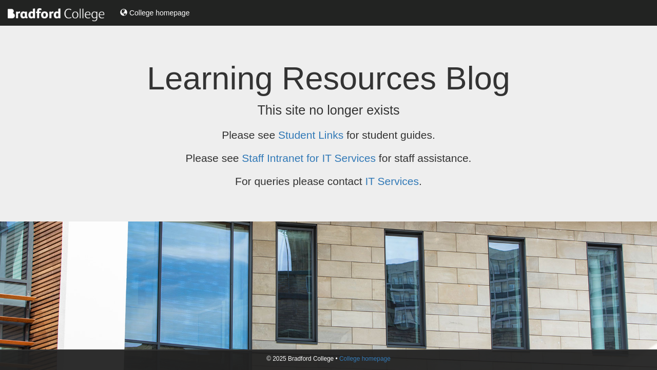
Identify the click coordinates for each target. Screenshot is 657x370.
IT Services (392, 181)
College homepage (154, 13)
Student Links (310, 135)
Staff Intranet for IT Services (309, 158)
